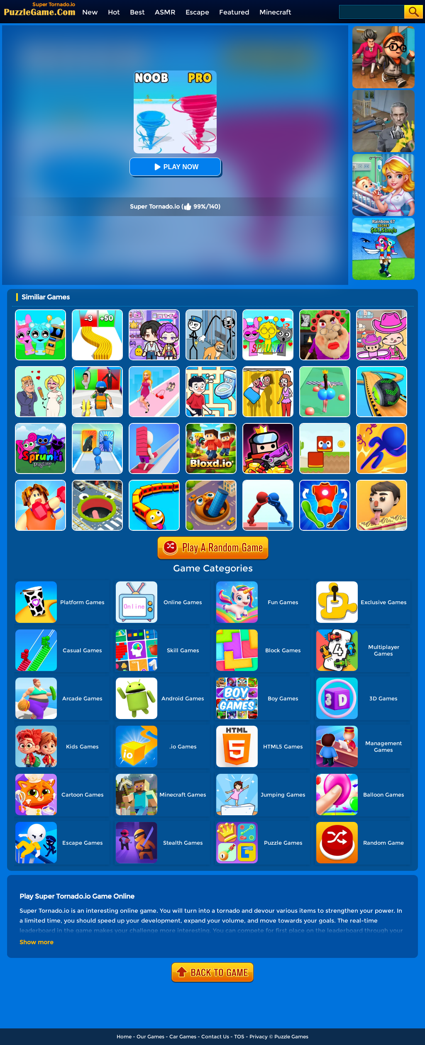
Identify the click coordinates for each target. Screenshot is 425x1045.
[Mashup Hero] (324, 483)
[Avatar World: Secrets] (154, 312)
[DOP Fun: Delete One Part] (267, 369)
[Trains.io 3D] (154, 483)
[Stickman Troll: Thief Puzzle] (211, 312)
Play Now (175, 167)
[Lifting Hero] (40, 483)
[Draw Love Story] (40, 369)
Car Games (182, 1036)
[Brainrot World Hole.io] (211, 483)
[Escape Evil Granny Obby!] (324, 312)
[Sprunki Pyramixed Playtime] (40, 426)
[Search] (371, 12)
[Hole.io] (97, 483)
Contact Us (215, 1036)
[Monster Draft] (97, 426)
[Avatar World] (381, 312)
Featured (234, 12)
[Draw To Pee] (211, 369)
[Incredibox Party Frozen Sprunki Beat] (40, 312)
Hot (114, 12)
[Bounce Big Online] (324, 369)
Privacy (258, 1036)
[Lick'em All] (381, 483)
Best (137, 12)
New (90, 12)
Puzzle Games (291, 1036)
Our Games (150, 1036)
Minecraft (275, 12)
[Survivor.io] (267, 426)
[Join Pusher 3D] (267, 483)
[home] (39, 12)
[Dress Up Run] (154, 369)
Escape (197, 12)
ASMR (165, 12)
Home (124, 1036)
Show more (37, 942)
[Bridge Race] (154, 426)
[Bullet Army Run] (97, 312)
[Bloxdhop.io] (211, 426)
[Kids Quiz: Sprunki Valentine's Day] (267, 312)
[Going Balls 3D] (381, 369)
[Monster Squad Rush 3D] (97, 369)
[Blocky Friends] (324, 426)
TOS (239, 1036)
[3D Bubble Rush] (381, 426)
